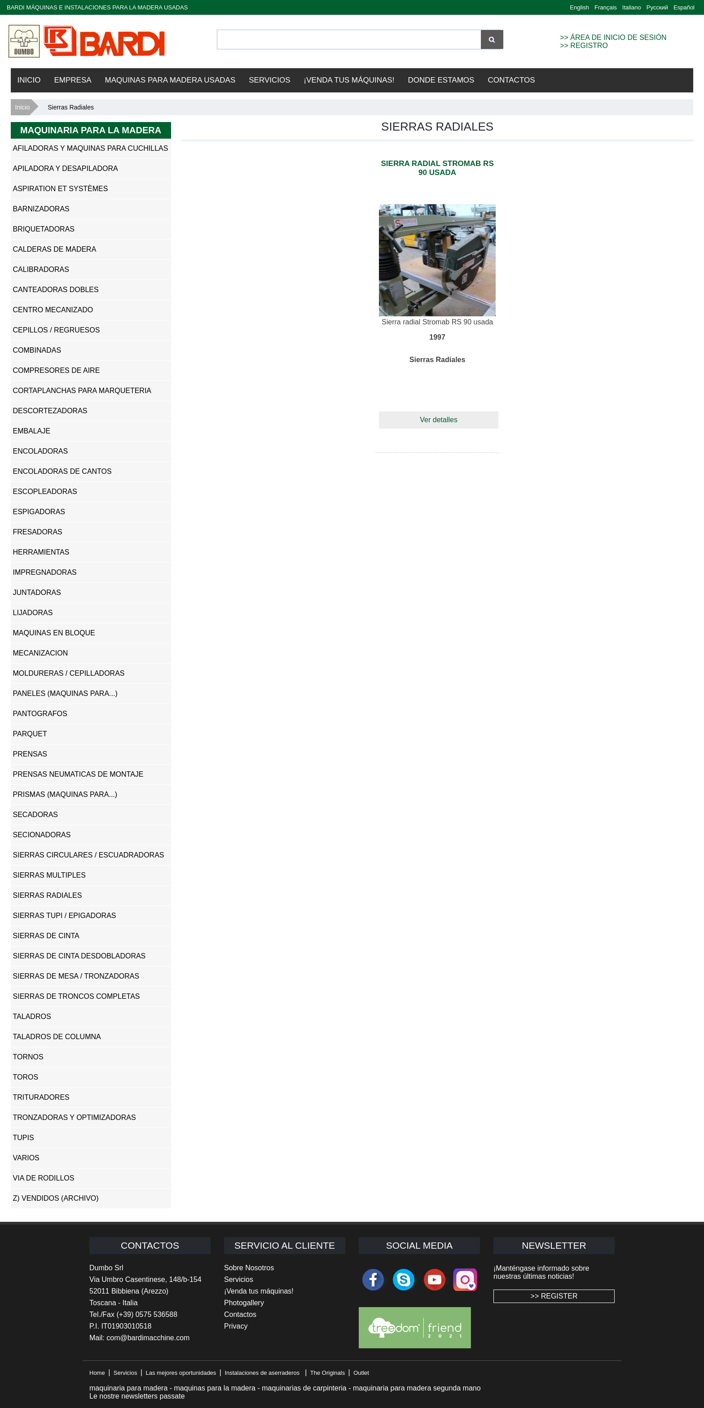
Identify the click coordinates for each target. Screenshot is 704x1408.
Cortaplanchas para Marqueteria (82, 390)
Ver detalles (439, 420)
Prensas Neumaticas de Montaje (78, 774)
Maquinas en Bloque (54, 633)
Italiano (631, 7)
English (579, 7)
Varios (26, 1158)
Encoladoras (40, 451)
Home (97, 1372)
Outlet (361, 1372)
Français (605, 7)
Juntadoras (37, 592)
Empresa (72, 80)
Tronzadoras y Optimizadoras (74, 1117)
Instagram (465, 1279)
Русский (657, 7)
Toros (26, 1077)
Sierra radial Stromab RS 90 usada (437, 168)
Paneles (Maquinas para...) (65, 693)
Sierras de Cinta (46, 936)
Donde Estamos (441, 80)
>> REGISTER (554, 1296)
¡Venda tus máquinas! (259, 1291)
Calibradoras (41, 269)
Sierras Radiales (47, 895)
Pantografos (40, 713)
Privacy (235, 1326)
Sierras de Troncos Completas (76, 996)
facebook (373, 1279)
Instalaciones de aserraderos (261, 1372)
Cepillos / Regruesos (56, 330)
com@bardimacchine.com (147, 1338)
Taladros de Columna (57, 1037)
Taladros (32, 1016)
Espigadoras (39, 512)
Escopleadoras (45, 491)
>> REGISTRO (584, 45)
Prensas (30, 754)
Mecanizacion (40, 653)
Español (684, 7)
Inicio (29, 80)
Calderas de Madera (55, 249)
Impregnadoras (45, 572)
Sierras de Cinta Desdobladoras (79, 956)
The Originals (327, 1372)
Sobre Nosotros (249, 1268)
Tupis (23, 1137)
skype (403, 1279)
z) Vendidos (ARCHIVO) (56, 1198)
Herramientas (41, 552)
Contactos (511, 80)
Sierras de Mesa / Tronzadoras (76, 976)
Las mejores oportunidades (181, 1372)
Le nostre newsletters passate (137, 1396)
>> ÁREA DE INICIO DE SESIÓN (613, 37)
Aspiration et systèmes (60, 188)
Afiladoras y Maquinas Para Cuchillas (90, 148)
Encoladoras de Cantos (62, 471)
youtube (434, 1279)
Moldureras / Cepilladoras (69, 673)
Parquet (30, 734)
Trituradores (41, 1097)
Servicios (269, 80)
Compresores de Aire (56, 370)
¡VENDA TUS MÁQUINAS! (349, 80)
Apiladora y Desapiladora (65, 168)
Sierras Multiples (49, 875)
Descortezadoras (50, 411)
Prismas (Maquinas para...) (65, 794)
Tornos (28, 1057)
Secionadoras (42, 835)
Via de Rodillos (44, 1178)
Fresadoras (37, 532)
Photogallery (244, 1303)
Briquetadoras (44, 229)
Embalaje (32, 431)
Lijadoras (33, 613)
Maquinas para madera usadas (170, 80)
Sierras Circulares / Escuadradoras (88, 855)
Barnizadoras (41, 209)
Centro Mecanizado (53, 310)
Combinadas (37, 350)
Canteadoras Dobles (56, 289)
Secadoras (35, 814)
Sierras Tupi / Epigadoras (64, 915)
